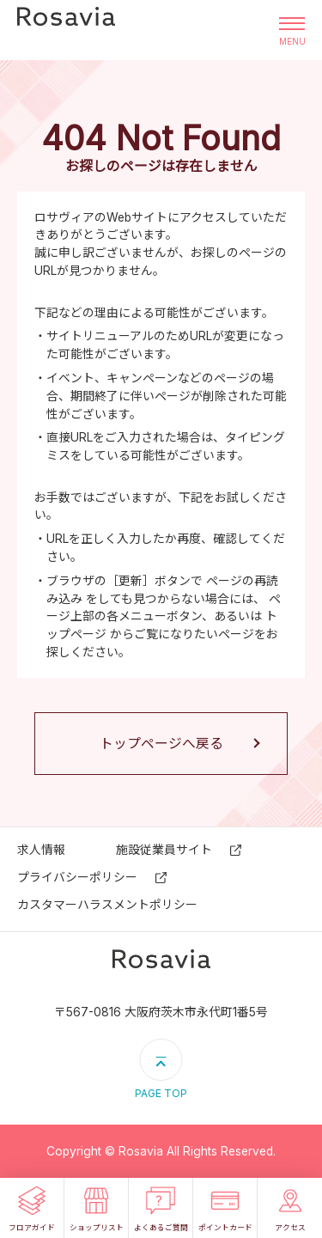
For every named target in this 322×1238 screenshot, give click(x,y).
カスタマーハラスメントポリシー (107, 905)
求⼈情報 (41, 850)
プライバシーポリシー (77, 877)
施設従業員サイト (164, 850)
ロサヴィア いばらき (66, 30)
